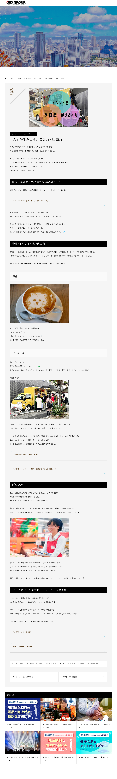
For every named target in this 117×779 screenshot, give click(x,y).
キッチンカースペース (69, 664)
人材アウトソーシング (44, 664)
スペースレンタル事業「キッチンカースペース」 (31, 201)
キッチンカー (58, 664)
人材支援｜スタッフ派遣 (22, 632)
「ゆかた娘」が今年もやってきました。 (27, 454)
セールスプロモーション (82, 664)
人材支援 (92, 664)
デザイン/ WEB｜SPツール (23, 646)
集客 (97, 664)
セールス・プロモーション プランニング (23, 134)
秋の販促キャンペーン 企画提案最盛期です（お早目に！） (35, 469)
